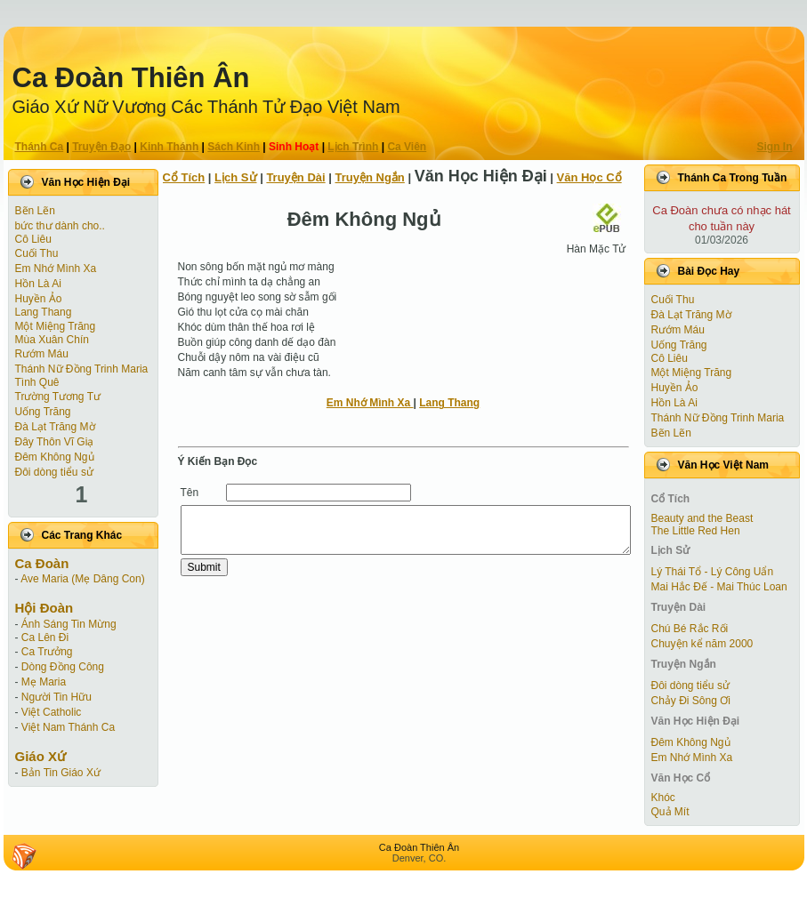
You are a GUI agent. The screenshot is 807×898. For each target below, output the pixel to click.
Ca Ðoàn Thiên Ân (131, 77)
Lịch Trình (352, 146)
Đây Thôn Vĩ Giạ (54, 442)
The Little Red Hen (695, 531)
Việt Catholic (51, 712)
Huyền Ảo (38, 299)
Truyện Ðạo (101, 146)
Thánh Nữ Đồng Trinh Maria (82, 369)
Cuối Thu (37, 253)
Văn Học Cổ (589, 177)
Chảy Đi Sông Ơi (690, 700)
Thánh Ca (39, 146)
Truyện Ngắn (370, 177)
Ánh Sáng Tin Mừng (69, 624)
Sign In (775, 146)
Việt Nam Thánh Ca (68, 727)
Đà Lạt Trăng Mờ (55, 427)
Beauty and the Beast (702, 518)
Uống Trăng (43, 411)
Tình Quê (37, 382)
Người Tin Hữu (56, 697)
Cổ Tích (184, 177)
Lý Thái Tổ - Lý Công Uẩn (712, 571)
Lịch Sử (235, 177)
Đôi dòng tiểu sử (54, 472)
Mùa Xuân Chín (52, 339)
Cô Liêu (33, 239)
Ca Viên (406, 146)
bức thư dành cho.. (60, 226)
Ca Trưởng (47, 651)
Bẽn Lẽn (35, 210)
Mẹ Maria (43, 682)
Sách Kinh (233, 146)
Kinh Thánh (169, 146)
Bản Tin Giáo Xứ (61, 772)
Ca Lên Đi (45, 637)
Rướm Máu (42, 354)
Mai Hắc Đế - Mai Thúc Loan (719, 587)
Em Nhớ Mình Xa (56, 268)
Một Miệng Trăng (55, 326)
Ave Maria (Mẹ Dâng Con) (82, 579)
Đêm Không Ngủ (54, 457)
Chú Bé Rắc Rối (690, 628)
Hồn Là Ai (38, 283)
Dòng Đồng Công (62, 667)
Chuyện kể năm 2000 (702, 643)
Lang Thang (43, 312)
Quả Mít (670, 812)
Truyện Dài (295, 177)
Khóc (663, 797)
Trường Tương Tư (58, 396)
